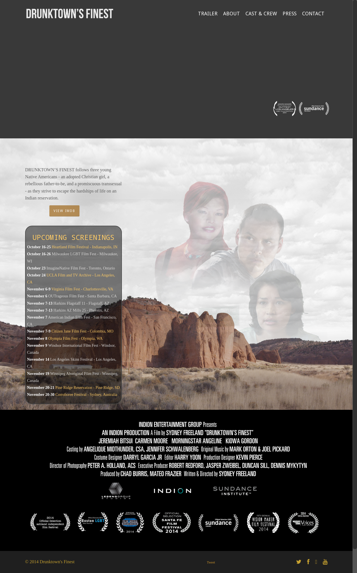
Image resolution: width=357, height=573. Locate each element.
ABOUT (231, 13)
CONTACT (313, 13)
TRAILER (208, 13)
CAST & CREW (261, 13)
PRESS (289, 13)
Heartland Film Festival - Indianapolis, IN (84, 247)
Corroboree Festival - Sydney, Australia (86, 395)
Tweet (211, 562)
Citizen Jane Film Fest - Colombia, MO (83, 331)
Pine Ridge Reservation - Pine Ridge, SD (88, 388)
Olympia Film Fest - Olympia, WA (75, 338)
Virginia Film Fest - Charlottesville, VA (82, 289)
